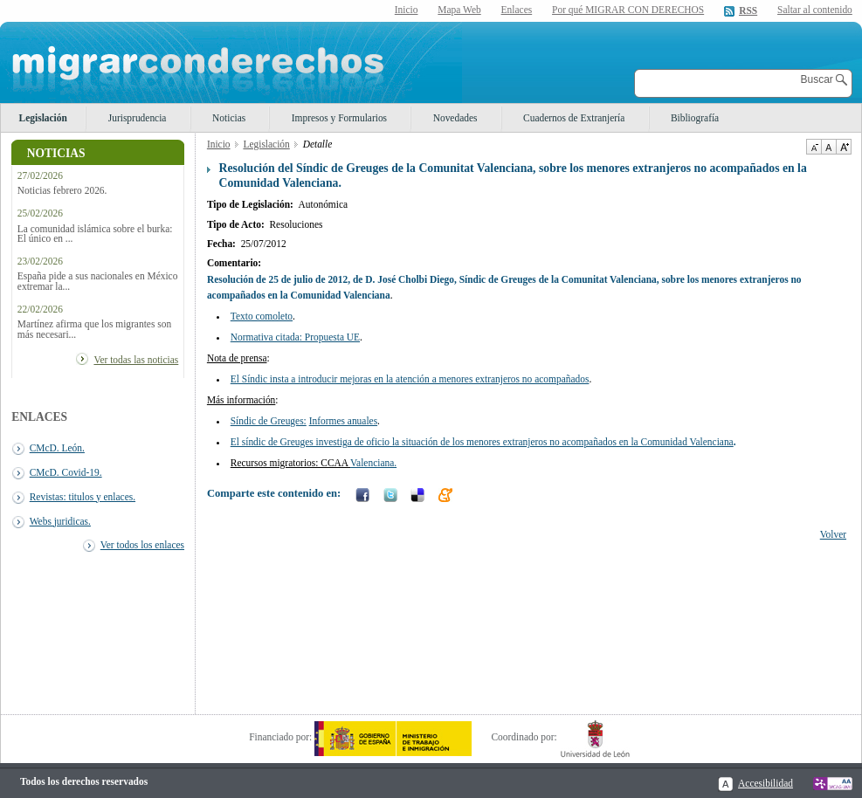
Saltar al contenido (814, 10)
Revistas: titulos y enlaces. (82, 497)
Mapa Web (459, 9)
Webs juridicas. (60, 521)
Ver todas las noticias (135, 359)
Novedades (455, 118)
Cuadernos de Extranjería (573, 118)
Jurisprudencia (137, 118)
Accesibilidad (765, 783)
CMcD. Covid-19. (66, 472)
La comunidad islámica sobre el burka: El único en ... (95, 234)
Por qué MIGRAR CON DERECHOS (628, 9)
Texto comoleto (262, 316)
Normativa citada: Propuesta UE (295, 337)
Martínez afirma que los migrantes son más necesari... (94, 329)
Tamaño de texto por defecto (828, 147)
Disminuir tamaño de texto (813, 147)
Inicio (406, 9)
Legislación (43, 118)
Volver (833, 534)
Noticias (228, 118)
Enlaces (517, 9)
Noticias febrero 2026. (62, 191)
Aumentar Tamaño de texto (844, 147)
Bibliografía (695, 118)
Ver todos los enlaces (142, 545)
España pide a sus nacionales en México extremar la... (97, 281)
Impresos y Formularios (339, 118)
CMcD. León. (57, 448)
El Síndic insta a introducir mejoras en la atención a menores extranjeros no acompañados (410, 379)
